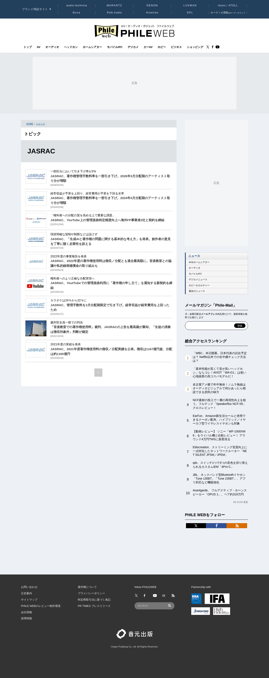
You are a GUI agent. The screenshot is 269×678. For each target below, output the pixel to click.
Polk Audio (114, 12)
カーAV (148, 47)
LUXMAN (190, 5)
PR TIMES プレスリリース (94, 606)
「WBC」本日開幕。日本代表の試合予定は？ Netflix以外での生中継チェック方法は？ (220, 356)
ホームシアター (92, 47)
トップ (28, 47)
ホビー (162, 47)
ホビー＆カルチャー (199, 285)
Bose (77, 12)
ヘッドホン (71, 47)
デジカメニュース (198, 279)
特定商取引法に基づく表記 (94, 599)
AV (38, 47)
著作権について (87, 587)
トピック (40, 123)
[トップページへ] (134, 31)
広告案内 (26, 593)
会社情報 (26, 612)
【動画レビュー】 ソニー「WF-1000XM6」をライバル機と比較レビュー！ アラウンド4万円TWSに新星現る (219, 435)
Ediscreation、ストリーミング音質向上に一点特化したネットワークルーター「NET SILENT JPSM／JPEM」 (220, 450)
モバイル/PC (115, 47)
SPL (190, 12)
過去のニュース (197, 291)
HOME (29, 123)
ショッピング (195, 47)
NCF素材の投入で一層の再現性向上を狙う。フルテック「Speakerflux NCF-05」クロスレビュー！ (219, 403)
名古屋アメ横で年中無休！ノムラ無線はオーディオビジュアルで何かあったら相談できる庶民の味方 (219, 388)
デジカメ (133, 47)
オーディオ (52, 47)
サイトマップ (29, 599)
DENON (152, 5)
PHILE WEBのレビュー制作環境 (41, 606)
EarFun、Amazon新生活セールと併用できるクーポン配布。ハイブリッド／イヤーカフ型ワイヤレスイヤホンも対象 (219, 419)
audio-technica (76, 5)
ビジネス (176, 47)
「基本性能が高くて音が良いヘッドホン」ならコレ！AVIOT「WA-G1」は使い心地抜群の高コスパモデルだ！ (219, 372)
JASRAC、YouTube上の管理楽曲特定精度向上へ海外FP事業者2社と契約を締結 (107, 220)
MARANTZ (114, 5)
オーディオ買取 (228, 12)
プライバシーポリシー (91, 593)
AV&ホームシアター (199, 262)
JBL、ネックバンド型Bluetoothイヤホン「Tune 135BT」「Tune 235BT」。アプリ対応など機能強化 (219, 478)
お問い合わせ (29, 587)
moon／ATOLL (228, 5)
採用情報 (26, 618)
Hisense (152, 12)
